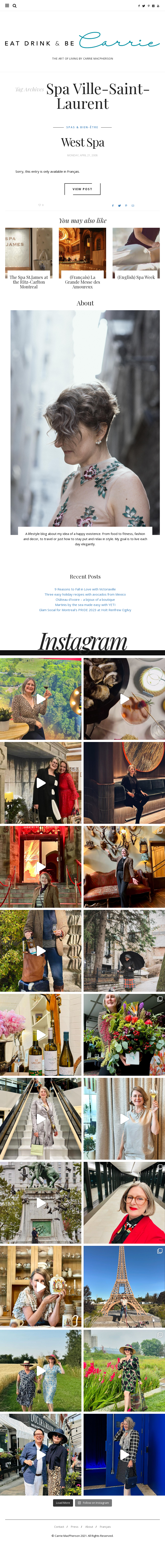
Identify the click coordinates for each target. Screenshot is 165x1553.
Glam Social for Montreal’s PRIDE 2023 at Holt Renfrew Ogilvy (85, 610)
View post (82, 189)
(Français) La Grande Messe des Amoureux (82, 281)
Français (105, 1527)
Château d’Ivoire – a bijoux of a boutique (85, 599)
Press (74, 1527)
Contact (59, 1527)
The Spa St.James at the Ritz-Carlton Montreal (29, 281)
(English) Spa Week (136, 277)
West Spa (82, 142)
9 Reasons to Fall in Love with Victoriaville (85, 589)
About (89, 1527)
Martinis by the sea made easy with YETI (85, 605)
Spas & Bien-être (82, 127)
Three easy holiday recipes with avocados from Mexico (85, 594)
